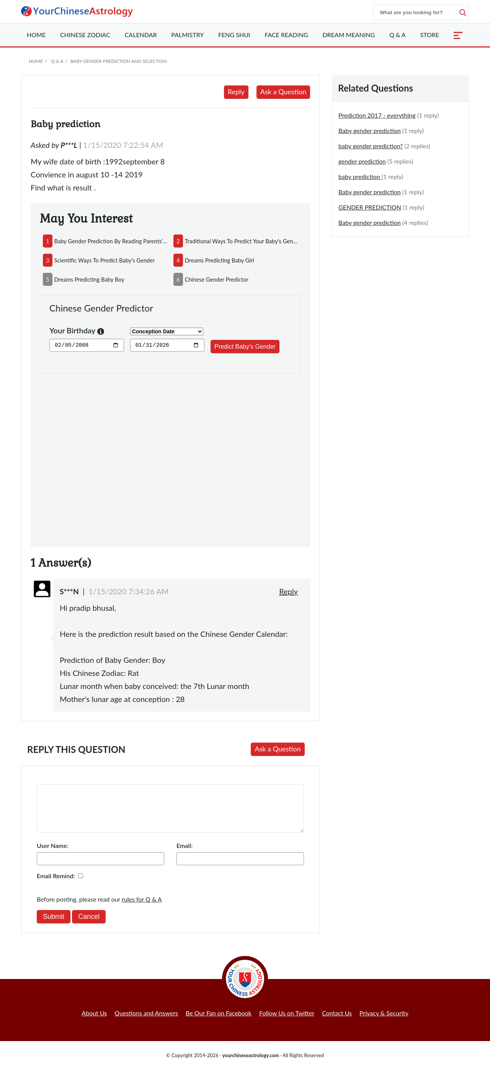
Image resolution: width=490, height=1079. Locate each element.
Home (36, 34)
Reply (236, 91)
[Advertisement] (170, 456)
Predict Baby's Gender (245, 346)
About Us (94, 1022)
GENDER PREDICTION (369, 207)
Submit (53, 926)
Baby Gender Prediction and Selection (118, 61)
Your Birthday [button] (76, 331)
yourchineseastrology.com (250, 1064)
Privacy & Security (383, 1022)
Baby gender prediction (369, 130)
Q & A (397, 34)
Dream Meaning (348, 34)
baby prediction (360, 176)
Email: (184, 854)
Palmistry (187, 34)
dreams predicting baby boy (89, 279)
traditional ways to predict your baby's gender (241, 241)
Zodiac (85, 34)
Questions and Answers (146, 1022)
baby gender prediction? (370, 145)
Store (429, 34)
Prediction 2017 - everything (377, 115)
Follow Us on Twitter (286, 1022)
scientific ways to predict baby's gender (104, 260)
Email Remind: (56, 885)
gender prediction (362, 161)
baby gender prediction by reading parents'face (110, 241)
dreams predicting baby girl (219, 260)
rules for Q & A (142, 908)
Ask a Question (283, 91)
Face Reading (286, 34)
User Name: (52, 854)
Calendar (141, 34)
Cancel (89, 926)
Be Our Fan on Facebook (219, 1022)
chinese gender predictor (216, 279)
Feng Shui (234, 34)
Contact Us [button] (337, 1022)
